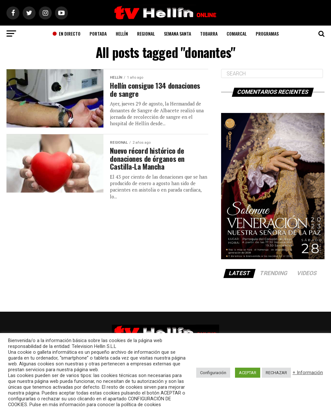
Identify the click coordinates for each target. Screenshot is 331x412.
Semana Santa (177, 33)
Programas (267, 33)
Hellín (122, 33)
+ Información (308, 372)
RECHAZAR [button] (276, 372)
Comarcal (237, 33)
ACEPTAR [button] (247, 372)
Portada (98, 33)
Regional (146, 33)
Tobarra (209, 33)
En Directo (66, 33)
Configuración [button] (213, 372)
